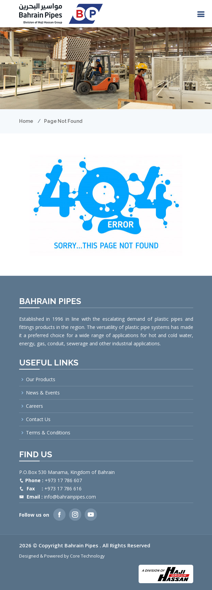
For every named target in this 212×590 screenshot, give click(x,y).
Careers (34, 406)
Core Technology (87, 556)
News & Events (43, 392)
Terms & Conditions (48, 432)
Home (26, 121)
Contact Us (38, 419)
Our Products (40, 379)
